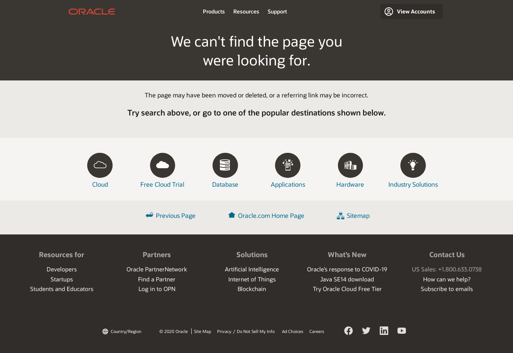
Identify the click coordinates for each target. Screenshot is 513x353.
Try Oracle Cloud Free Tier (347, 289)
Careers (316, 331)
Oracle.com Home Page (271, 215)
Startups (62, 279)
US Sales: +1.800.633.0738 (447, 269)
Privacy (224, 331)
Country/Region (126, 331)
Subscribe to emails (447, 289)
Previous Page (176, 215)
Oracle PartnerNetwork (157, 269)
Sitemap (358, 215)
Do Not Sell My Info (256, 331)
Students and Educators (61, 289)
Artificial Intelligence (252, 269)
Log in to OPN (157, 289)
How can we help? (447, 279)
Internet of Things (252, 279)
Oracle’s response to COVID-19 (347, 269)
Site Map (202, 331)
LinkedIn (384, 337)
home (92, 11)
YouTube (402, 337)
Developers (62, 269)
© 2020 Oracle (173, 331)
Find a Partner (157, 279)
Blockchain (252, 289)
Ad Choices (292, 331)
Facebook (348, 337)
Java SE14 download (347, 279)
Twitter (366, 337)
